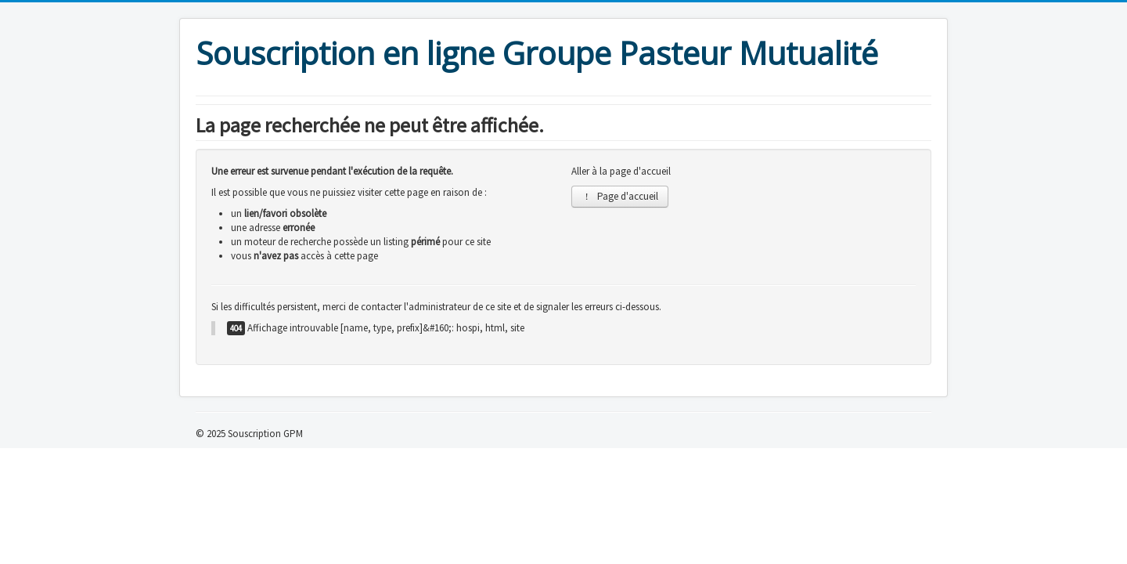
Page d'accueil (620, 196)
